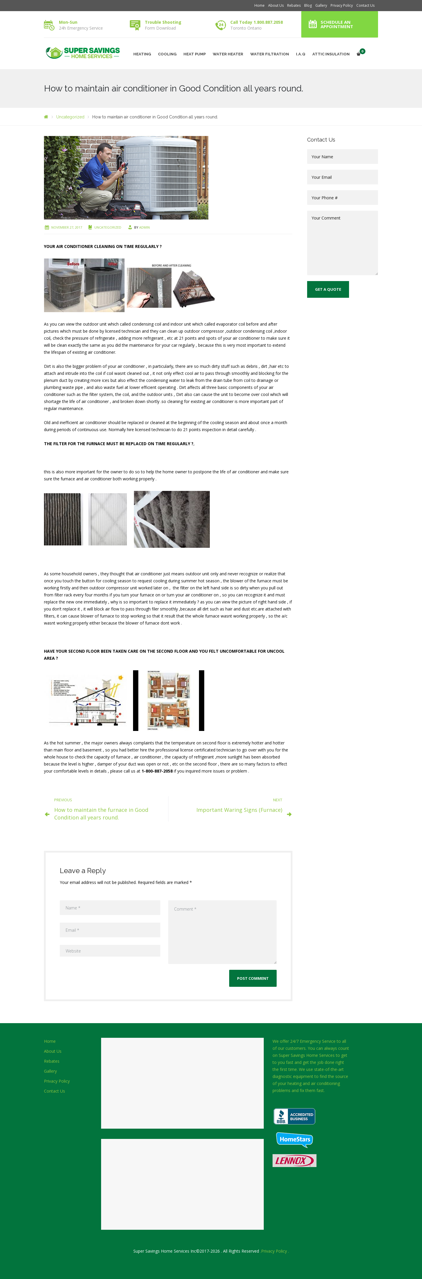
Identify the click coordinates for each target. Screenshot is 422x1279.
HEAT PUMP (194, 54)
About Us (276, 5)
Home (259, 5)
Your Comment (342, 243)
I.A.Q (300, 54)
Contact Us (365, 5)
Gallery (321, 5)
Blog (308, 5)
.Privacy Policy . (274, 1251)
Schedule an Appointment (337, 24)
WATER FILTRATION (269, 54)
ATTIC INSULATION (331, 54)
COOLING (167, 54)
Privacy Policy (342, 5)
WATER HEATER (228, 54)
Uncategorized (107, 227)
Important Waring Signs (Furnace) (239, 809)
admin (144, 227)
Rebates (294, 5)
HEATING (142, 54)
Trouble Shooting (163, 22)
